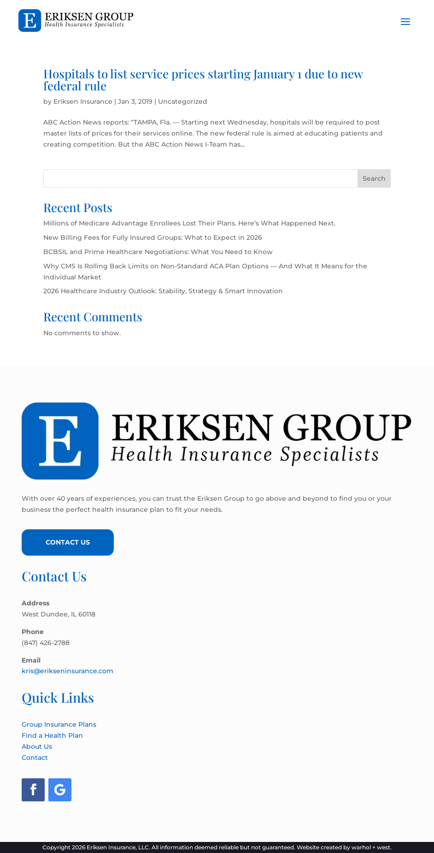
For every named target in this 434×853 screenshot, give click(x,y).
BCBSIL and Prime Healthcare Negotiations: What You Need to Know (158, 252)
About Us (37, 746)
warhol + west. (372, 847)
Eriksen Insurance (82, 101)
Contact (35, 757)
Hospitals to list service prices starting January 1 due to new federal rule (203, 79)
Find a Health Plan (52, 735)
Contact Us (68, 542)
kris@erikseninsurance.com (67, 671)
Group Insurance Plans (59, 724)
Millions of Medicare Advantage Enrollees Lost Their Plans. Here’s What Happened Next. (189, 223)
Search (374, 178)
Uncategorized (182, 101)
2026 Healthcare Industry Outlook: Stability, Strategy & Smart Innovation (163, 291)
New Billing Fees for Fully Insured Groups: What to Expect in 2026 (152, 237)
